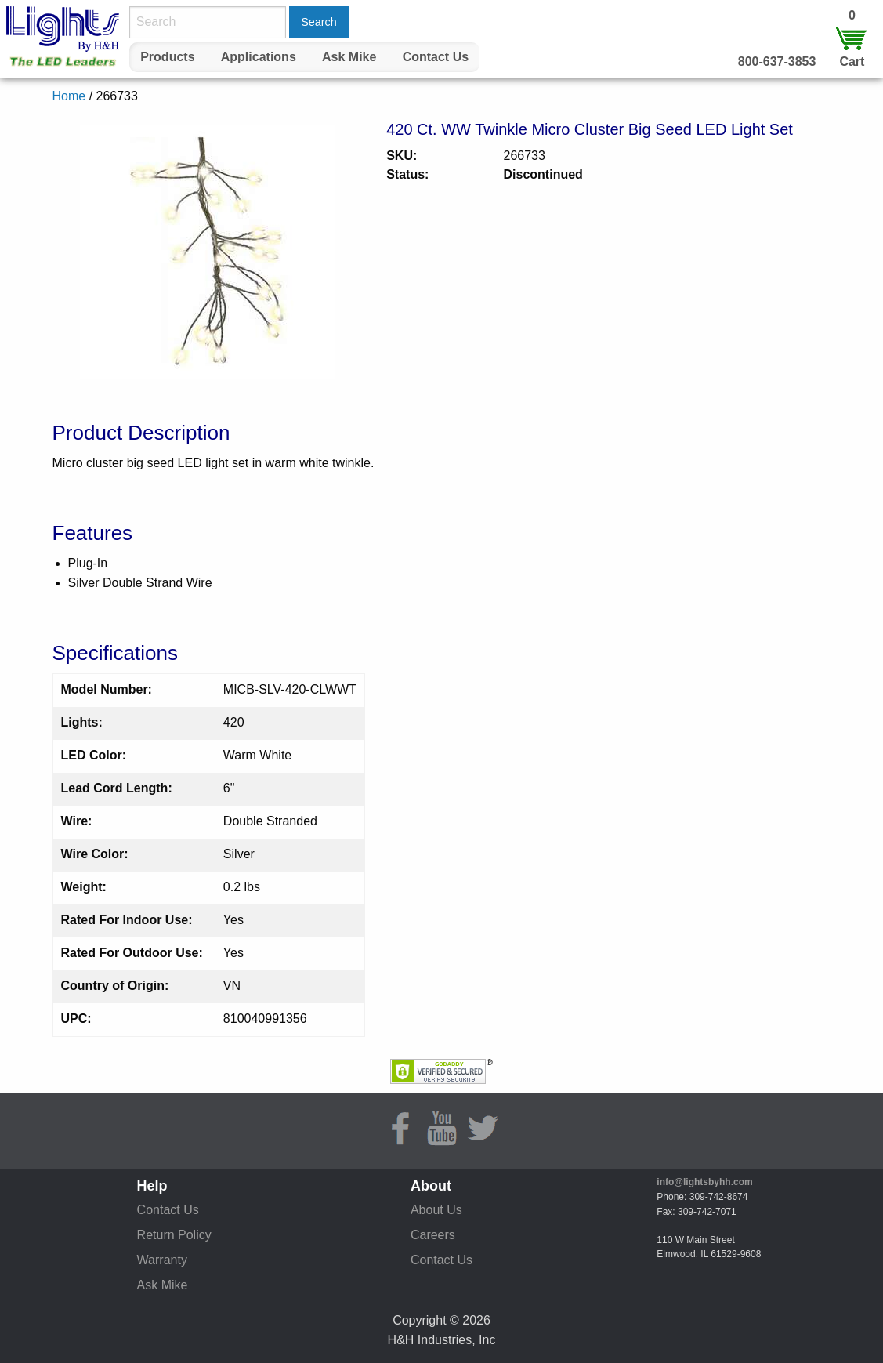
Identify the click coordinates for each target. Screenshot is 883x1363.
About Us (436, 1209)
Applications (258, 56)
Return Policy (174, 1235)
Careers (433, 1235)
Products (167, 56)
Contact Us (436, 56)
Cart (851, 61)
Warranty (162, 1260)
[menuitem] (167, 57)
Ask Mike (349, 56)
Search (319, 22)
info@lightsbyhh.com (704, 1181)
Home (69, 96)
